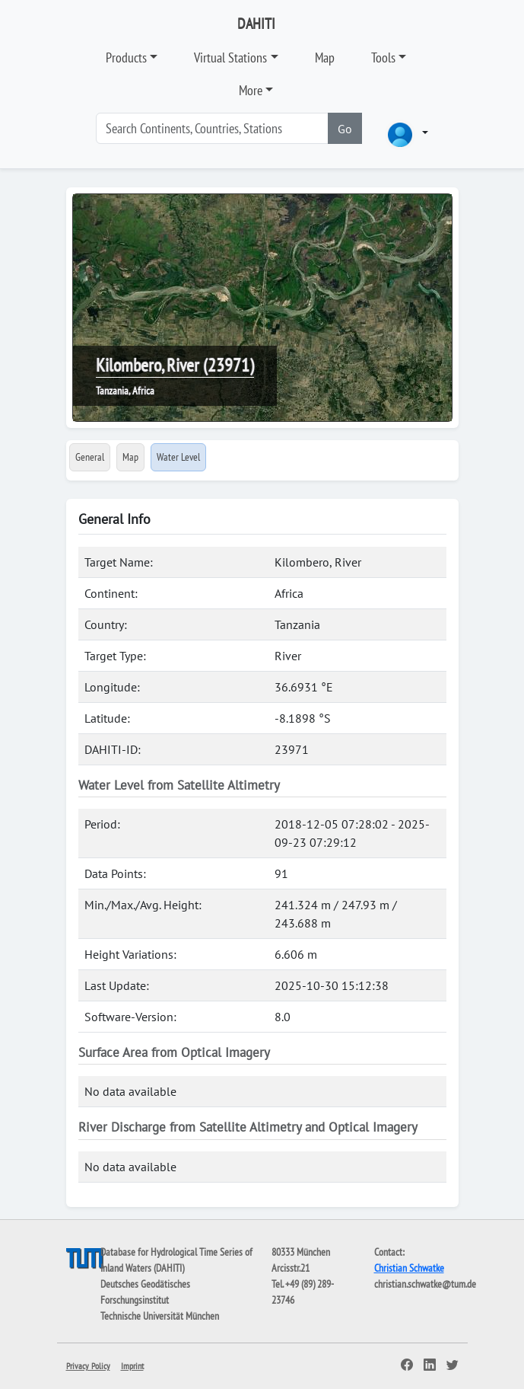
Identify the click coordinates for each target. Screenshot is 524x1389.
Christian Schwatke (409, 1268)
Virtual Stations (230, 57)
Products (126, 57)
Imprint (132, 1365)
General (89, 457)
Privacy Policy (88, 1365)
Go (345, 128)
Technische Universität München (159, 1316)
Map (325, 57)
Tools (383, 57)
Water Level (178, 457)
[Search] (212, 128)
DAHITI (256, 24)
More (250, 90)
